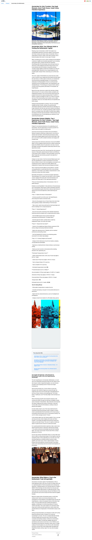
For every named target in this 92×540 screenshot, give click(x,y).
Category (7, 3)
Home (2, 3)
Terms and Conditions (37, 534)
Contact (33, 536)
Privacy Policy (35, 533)
